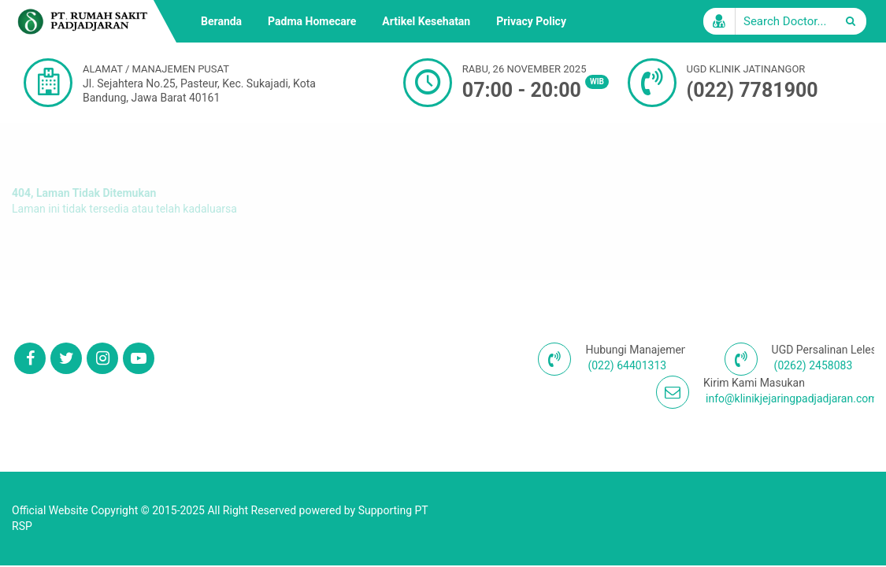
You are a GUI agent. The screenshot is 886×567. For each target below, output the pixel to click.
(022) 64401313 (627, 365)
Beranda (221, 21)
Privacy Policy (531, 21)
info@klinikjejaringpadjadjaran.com (791, 398)
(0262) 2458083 (813, 365)
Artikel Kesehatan (426, 21)
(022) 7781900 (752, 90)
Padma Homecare (312, 21)
